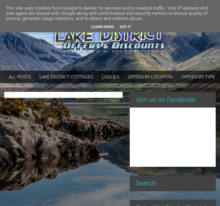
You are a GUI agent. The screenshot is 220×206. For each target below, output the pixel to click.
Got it (125, 27)
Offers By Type (198, 77)
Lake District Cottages (66, 77)
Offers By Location (150, 77)
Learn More (102, 27)
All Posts (20, 77)
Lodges (110, 77)
